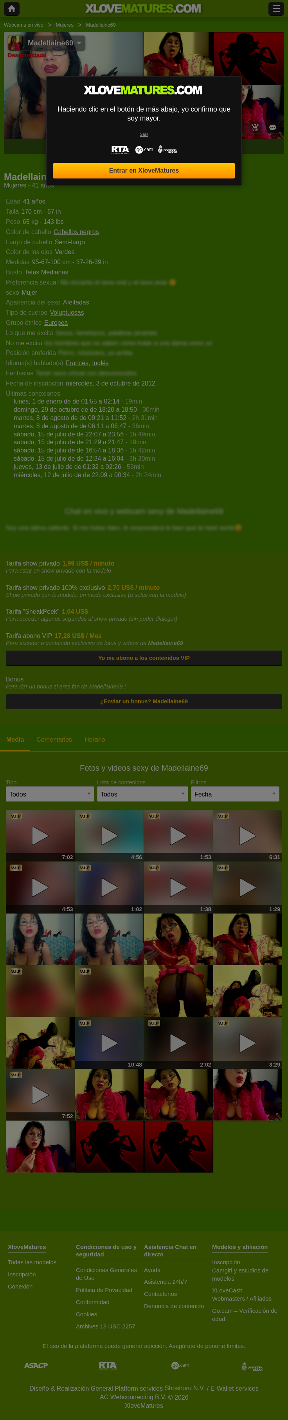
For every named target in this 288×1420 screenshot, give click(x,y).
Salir (144, 134)
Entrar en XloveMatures (144, 170)
